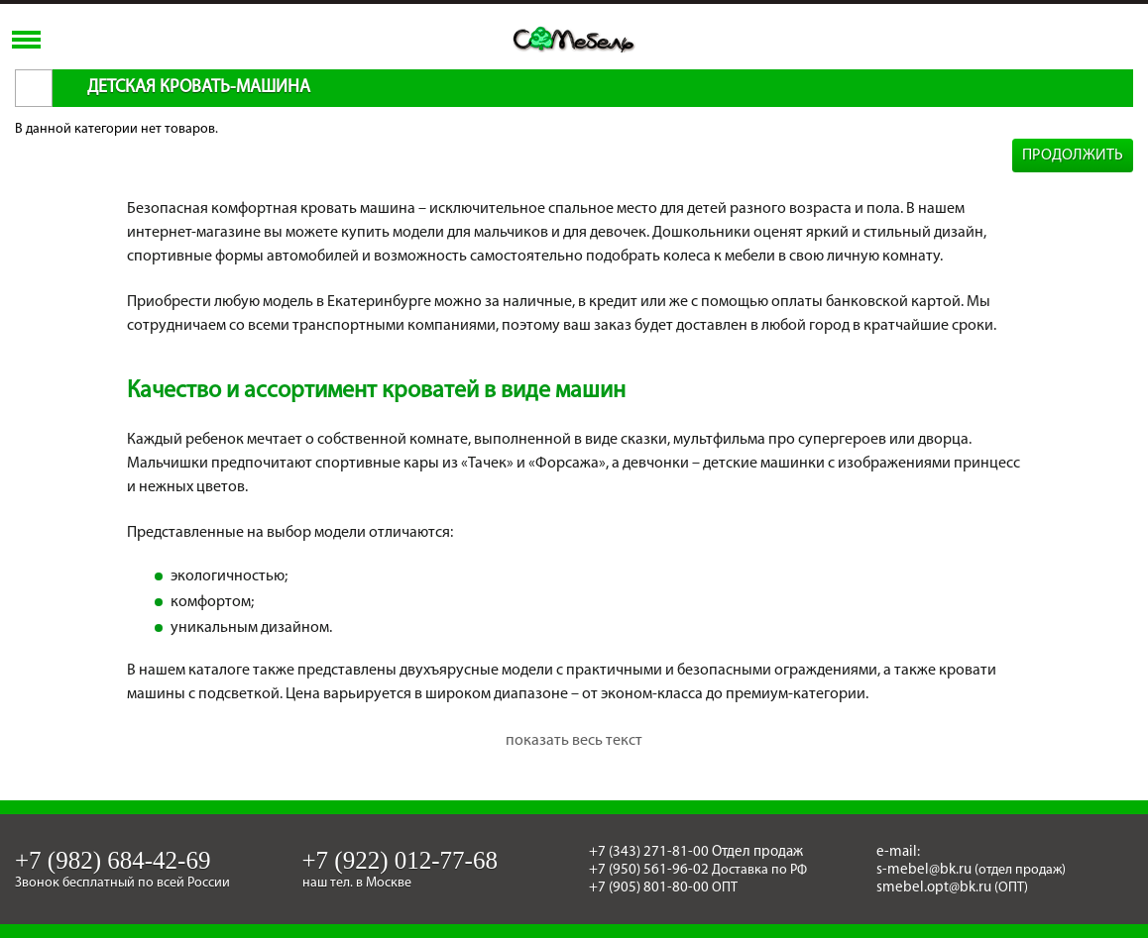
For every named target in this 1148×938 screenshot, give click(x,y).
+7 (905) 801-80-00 (649, 888)
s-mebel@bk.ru (924, 870)
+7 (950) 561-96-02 (649, 870)
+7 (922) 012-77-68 (400, 860)
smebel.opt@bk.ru (933, 888)
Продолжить (1072, 155)
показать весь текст (574, 741)
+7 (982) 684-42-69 (112, 860)
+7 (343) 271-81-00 (649, 852)
